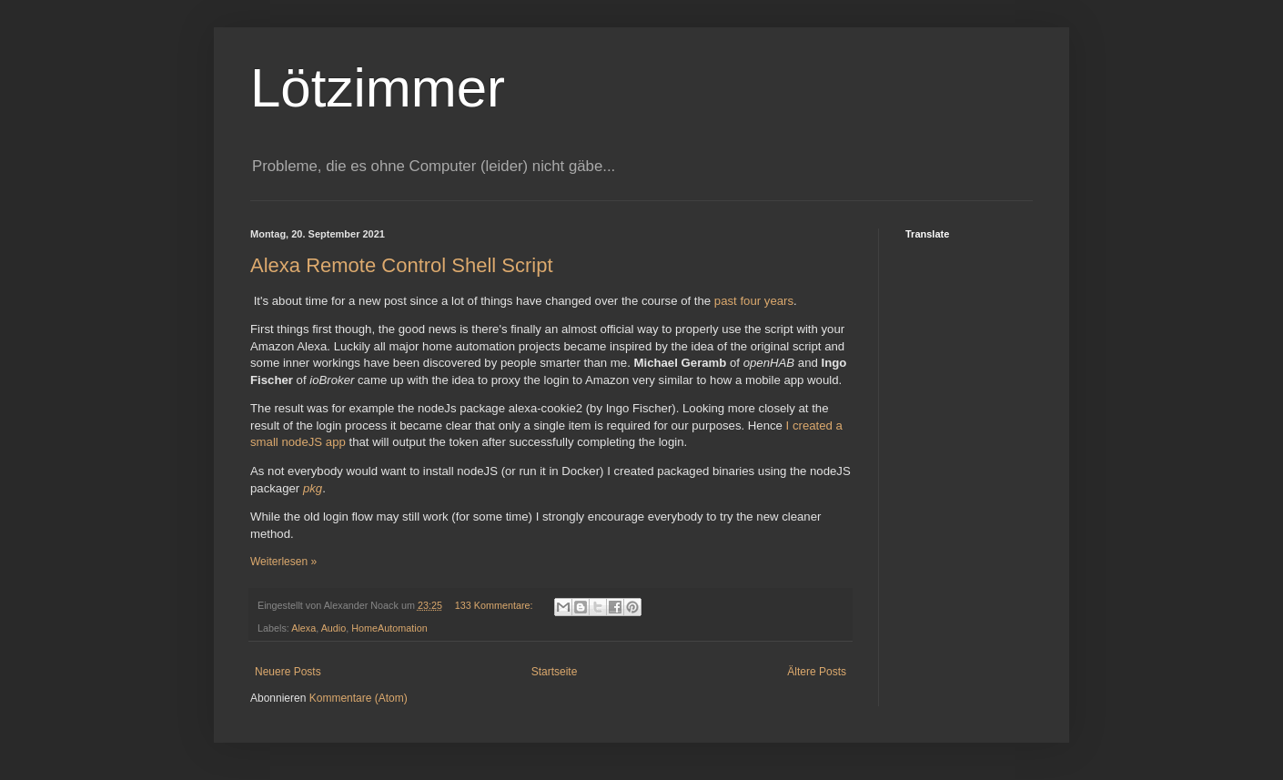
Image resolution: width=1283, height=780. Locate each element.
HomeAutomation (389, 628)
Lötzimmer (377, 87)
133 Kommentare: (495, 605)
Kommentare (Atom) (358, 698)
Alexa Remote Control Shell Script (401, 265)
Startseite (554, 671)
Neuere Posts (288, 671)
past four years (753, 301)
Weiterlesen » (283, 561)
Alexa (303, 628)
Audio (334, 628)
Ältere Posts (816, 671)
